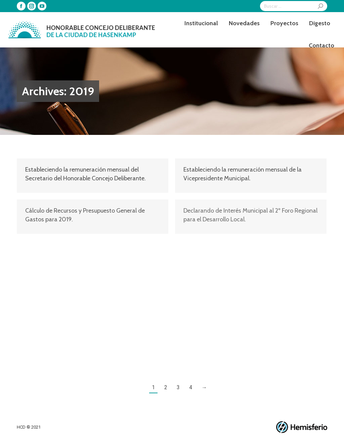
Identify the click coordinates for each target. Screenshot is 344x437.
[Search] (293, 6)
